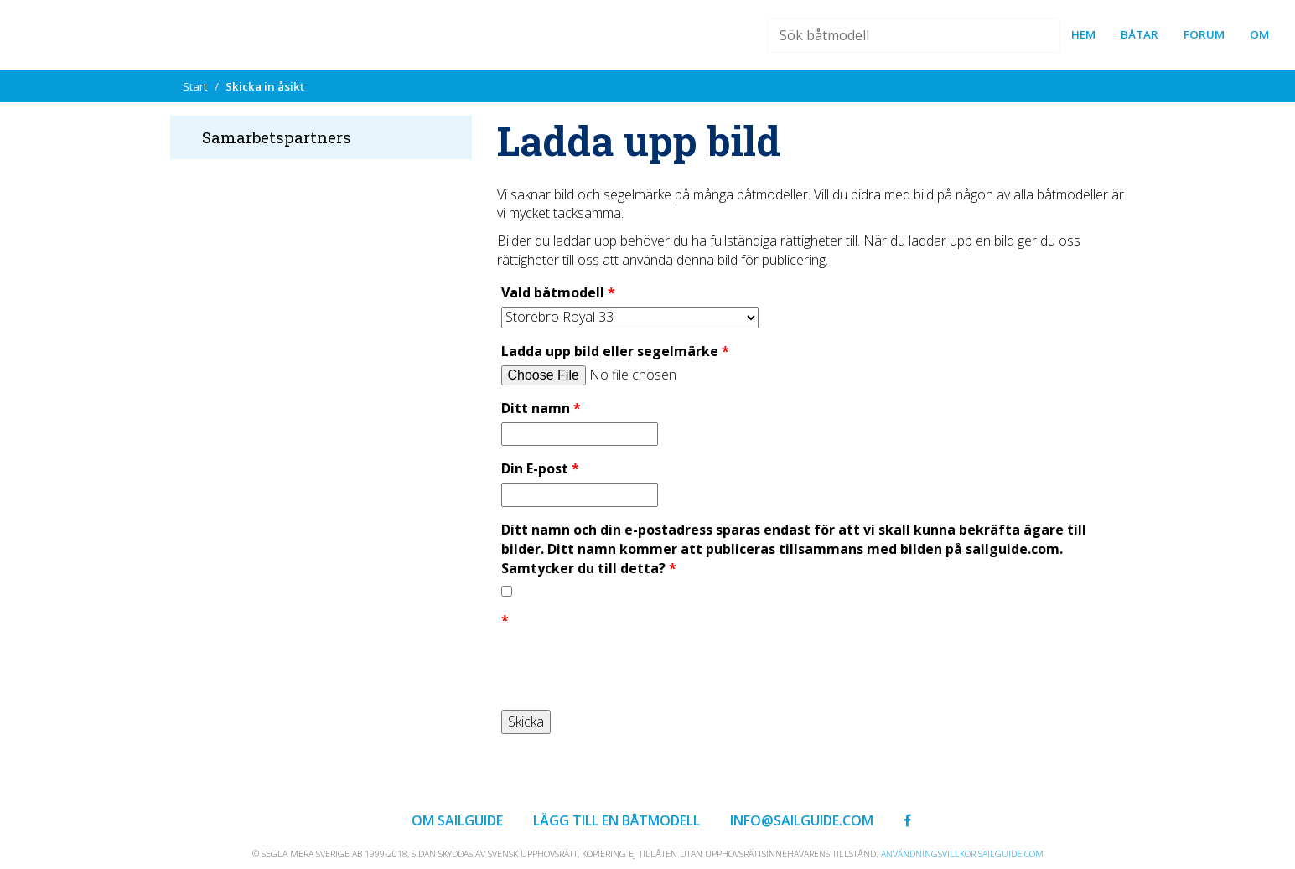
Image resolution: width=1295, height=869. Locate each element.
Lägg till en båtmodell (616, 820)
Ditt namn (535, 408)
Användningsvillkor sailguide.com (962, 854)
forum (1204, 34)
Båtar (1139, 34)
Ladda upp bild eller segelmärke (609, 351)
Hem (1083, 34)
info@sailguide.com (801, 820)
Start (195, 86)
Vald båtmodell (552, 292)
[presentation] (628, 667)
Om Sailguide (457, 820)
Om (1259, 34)
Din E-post (534, 468)
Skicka (526, 721)
